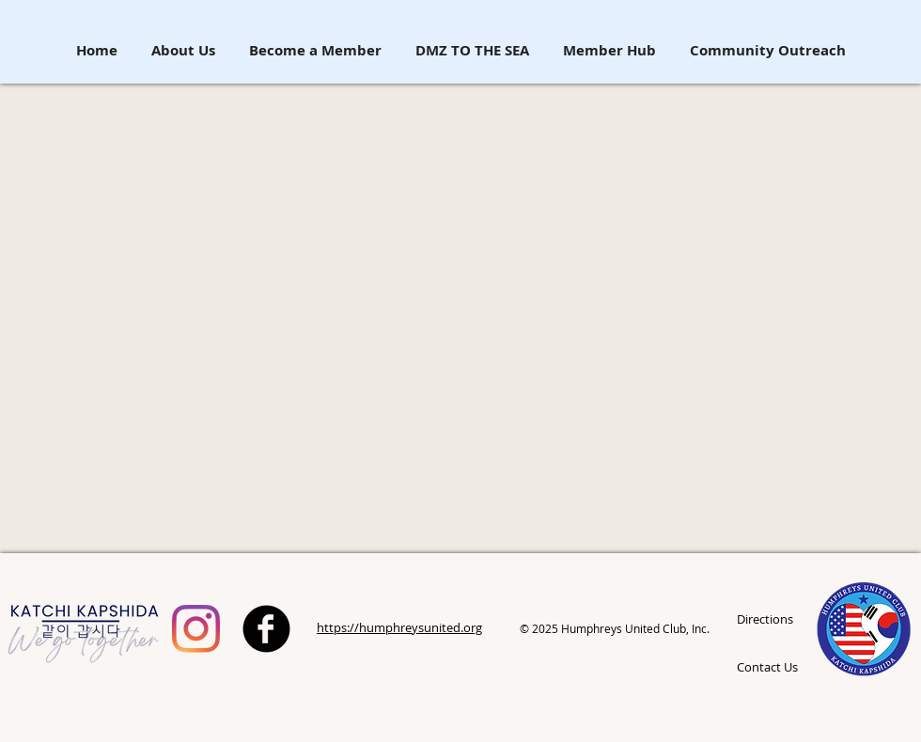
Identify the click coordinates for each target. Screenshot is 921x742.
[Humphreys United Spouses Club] (196, 629)
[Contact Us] (770, 666)
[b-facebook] (266, 629)
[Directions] (784, 619)
